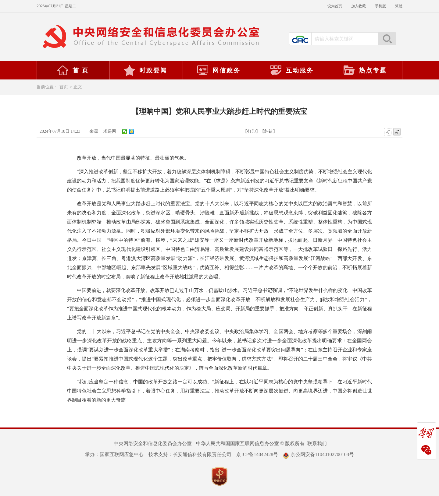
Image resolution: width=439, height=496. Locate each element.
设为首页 (334, 6)
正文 (77, 87)
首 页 (73, 70)
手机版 (380, 6)
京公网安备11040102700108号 (318, 454)
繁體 (398, 6)
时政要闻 (145, 70)
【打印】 (251, 131)
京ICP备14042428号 (257, 454)
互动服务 (292, 70)
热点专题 (365, 70)
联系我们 (317, 443)
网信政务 (219, 70)
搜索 (387, 39)
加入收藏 (358, 6)
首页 (63, 87)
